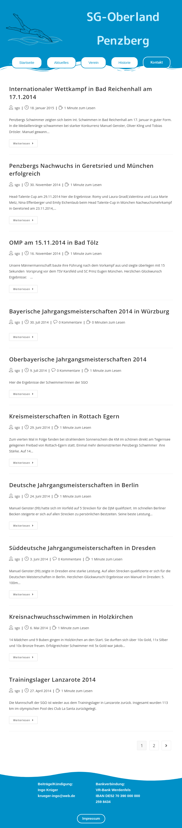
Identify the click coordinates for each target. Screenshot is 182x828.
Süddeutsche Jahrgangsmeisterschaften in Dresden (82, 548)
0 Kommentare (70, 322)
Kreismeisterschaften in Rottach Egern (64, 416)
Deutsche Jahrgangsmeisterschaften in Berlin (74, 485)
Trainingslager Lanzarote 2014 (52, 679)
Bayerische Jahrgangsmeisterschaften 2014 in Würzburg (89, 311)
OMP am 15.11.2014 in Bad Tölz (53, 242)
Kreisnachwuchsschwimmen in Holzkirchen (71, 616)
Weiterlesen (25, 142)
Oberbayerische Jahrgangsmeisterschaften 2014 (77, 359)
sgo (17, 108)
